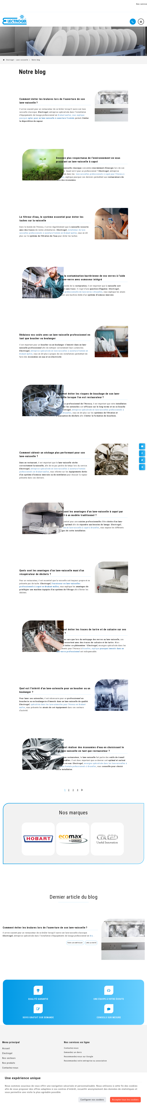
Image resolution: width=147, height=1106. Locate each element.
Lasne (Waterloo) (10, 3)
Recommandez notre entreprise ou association (72, 1063)
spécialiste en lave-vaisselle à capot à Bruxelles (94, 524)
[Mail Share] (142, 446)
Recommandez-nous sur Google (65, 1059)
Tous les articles (68, 945)
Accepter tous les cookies (125, 1099)
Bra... (4, 939)
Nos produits (8, 1065)
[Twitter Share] (142, 459)
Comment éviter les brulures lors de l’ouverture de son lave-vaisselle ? (44, 927)
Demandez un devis (60, 1055)
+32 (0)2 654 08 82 (32, 3)
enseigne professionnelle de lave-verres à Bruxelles (84, 288)
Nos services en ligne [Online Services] (135, 4)
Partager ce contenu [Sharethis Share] (142, 466)
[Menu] (141, 18)
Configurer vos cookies (92, 1099)
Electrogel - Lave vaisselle (15, 57)
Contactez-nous (10, 1070)
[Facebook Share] (142, 453)
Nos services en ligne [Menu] (64, 1044)
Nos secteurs (9, 1060)
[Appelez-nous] (133, 18)
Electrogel (7, 1055)
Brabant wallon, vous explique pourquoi (51, 114)
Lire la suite (84, 945)
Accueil (6, 1051)
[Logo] (14, 16)
